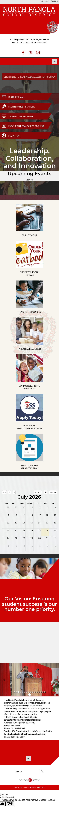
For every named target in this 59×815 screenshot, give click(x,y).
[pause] (29, 694)
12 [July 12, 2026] (8, 522)
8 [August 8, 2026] (55, 545)
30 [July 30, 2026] (39, 538)
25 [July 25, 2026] (55, 530)
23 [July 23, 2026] (39, 530)
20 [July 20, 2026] (16, 530)
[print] (45, 492)
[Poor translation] (10, 803)
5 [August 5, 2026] (32, 545)
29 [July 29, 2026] (31, 538)
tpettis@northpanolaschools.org (25, 719)
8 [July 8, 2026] (32, 515)
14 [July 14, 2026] (23, 522)
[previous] (9, 492)
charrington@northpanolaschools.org (27, 734)
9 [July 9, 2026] (40, 515)
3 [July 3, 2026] (47, 507)
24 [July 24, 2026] (47, 530)
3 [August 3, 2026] (16, 545)
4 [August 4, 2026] (24, 545)
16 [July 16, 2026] (39, 522)
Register (54, 1)
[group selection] (4, 492)
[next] (14, 492)
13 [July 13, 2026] (16, 522)
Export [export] (38, 492)
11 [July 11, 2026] (55, 515)
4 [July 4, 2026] (55, 507)
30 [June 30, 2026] (23, 507)
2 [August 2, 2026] (8, 545)
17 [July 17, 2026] (47, 522)
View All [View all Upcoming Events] (29, 179)
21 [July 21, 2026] (23, 530)
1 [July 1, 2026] (32, 507)
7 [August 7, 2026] (47, 545)
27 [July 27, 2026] (16, 538)
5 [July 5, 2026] (8, 515)
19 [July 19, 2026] (8, 530)
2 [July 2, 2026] (40, 507)
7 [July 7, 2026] (24, 515)
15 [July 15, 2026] (31, 522)
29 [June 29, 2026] (16, 507)
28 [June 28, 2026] (8, 507)
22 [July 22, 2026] (31, 530)
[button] (4, 679)
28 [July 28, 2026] (23, 538)
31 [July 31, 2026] (47, 538)
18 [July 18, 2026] (55, 522)
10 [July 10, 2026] (47, 515)
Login (45, 1)
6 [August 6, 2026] (40, 545)
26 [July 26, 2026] (8, 538)
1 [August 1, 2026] (55, 538)
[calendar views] (53, 492)
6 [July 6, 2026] (16, 515)
